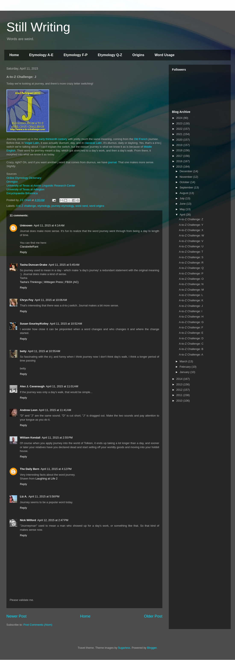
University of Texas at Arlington (25, 189)
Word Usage (164, 55)
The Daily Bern (29, 469)
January (185, 372)
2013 (179, 384)
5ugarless (124, 647)
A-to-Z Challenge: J (191, 305)
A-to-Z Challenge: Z (191, 219)
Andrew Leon (28, 410)
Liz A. (23, 496)
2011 (179, 395)
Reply (23, 252)
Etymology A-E (41, 55)
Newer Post (16, 616)
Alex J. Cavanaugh (32, 386)
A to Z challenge (26, 205)
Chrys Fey (26, 300)
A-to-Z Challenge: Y (191, 224)
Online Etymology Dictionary (23, 177)
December (186, 171)
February (186, 366)
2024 (179, 117)
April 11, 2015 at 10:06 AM (51, 300)
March (184, 361)
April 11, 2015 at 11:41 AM (55, 410)
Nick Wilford (28, 520)
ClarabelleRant (29, 246)
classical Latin (93, 142)
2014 (179, 378)
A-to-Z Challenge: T (191, 251)
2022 (179, 128)
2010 (179, 400)
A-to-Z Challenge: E (191, 332)
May (183, 209)
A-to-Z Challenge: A (191, 354)
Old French (141, 139)
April (183, 214)
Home (14, 55)
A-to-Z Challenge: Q (191, 268)
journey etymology (62, 205)
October (185, 182)
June (183, 203)
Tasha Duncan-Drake (33, 264)
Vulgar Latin (32, 142)
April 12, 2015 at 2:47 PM (52, 520)
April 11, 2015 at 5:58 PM (43, 496)
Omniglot (12, 181)
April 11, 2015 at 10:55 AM (44, 351)
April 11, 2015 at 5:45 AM (63, 264)
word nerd (81, 205)
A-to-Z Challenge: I (190, 311)
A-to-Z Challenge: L (191, 295)
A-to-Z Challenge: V (191, 241)
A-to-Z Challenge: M (191, 289)
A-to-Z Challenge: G (191, 322)
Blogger (152, 647)
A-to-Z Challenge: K (191, 300)
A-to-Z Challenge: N (191, 284)
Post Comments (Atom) (38, 624)
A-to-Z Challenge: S (191, 257)
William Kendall (30, 437)
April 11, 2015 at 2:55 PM (57, 437)
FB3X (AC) (72, 282)
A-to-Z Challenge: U (191, 246)
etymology (43, 205)
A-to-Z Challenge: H (191, 316)
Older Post (153, 616)
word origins (96, 205)
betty (23, 351)
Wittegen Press (53, 282)
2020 (179, 139)
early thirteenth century (53, 139)
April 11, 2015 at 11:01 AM (62, 386)
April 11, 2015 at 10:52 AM (66, 323)
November (186, 176)
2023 (179, 123)
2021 (179, 134)
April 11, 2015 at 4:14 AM (49, 225)
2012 (179, 389)
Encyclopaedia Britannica (22, 193)
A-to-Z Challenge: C (191, 343)
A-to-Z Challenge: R (191, 262)
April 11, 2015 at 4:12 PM (56, 469)
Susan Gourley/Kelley (34, 323)
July (182, 198)
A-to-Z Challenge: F (191, 327)
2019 (179, 145)
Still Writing (38, 27)
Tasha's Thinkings (31, 282)
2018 (179, 150)
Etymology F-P (76, 55)
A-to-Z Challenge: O (191, 278)
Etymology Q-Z (110, 55)
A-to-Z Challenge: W (191, 235)
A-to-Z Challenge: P (191, 273)
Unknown (26, 225)
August (184, 193)
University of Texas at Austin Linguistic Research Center (40, 185)
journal (112, 162)
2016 (179, 161)
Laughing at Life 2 (46, 478)
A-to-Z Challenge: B (191, 349)
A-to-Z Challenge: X (191, 230)
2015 (179, 166)
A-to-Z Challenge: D (191, 338)
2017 (179, 155)
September (187, 187)
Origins (138, 55)
